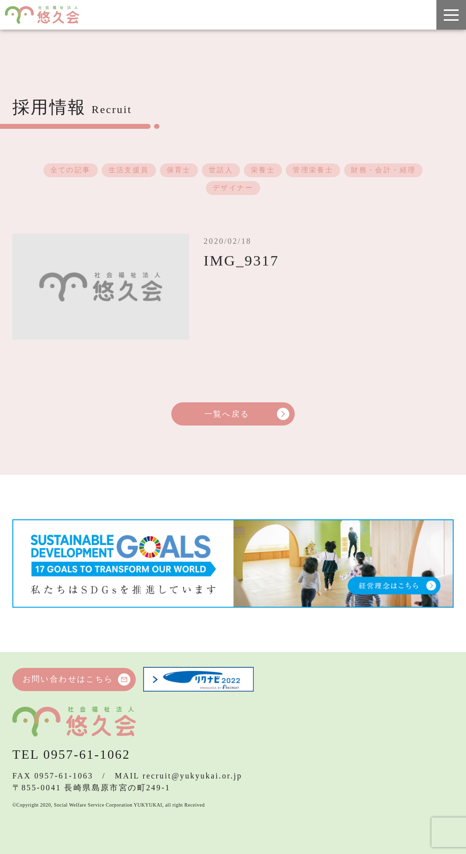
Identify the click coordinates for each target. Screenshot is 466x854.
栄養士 (263, 170)
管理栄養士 (313, 170)
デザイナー (233, 188)
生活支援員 (129, 170)
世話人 (221, 170)
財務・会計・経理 (383, 170)
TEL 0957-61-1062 (71, 754)
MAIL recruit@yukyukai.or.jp (178, 776)
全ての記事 (70, 170)
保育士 (179, 170)
